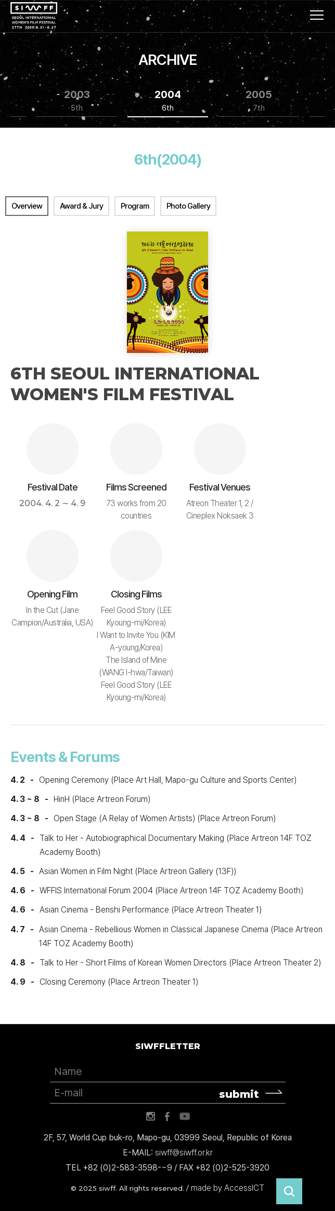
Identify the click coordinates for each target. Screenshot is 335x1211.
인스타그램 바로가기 (150, 1116)
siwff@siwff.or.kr (184, 1153)
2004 (167, 101)
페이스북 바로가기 (167, 1116)
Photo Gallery (188, 206)
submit (239, 1094)
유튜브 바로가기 (184, 1116)
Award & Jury (81, 206)
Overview (26, 206)
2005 (259, 101)
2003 (77, 101)
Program (135, 206)
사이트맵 (317, 15)
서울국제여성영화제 (33, 15)
